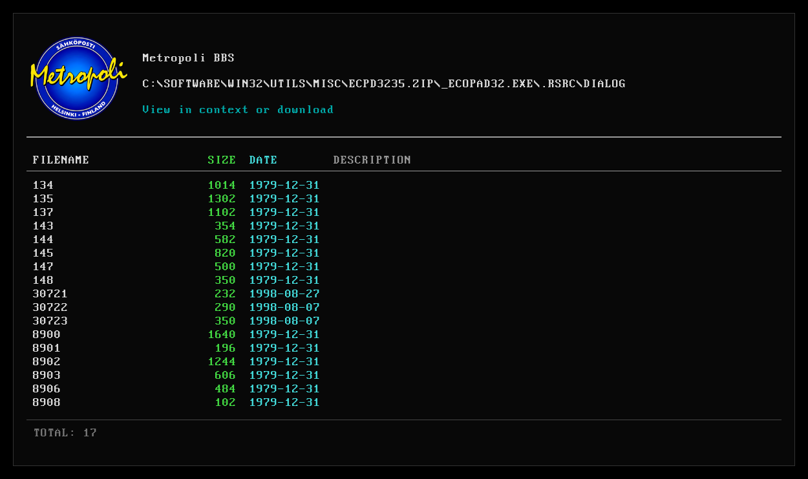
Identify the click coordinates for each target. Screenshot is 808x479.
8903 (47, 375)
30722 (51, 307)
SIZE (222, 160)
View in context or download (239, 109)
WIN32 (246, 84)
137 (43, 212)
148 (43, 280)
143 (43, 226)
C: (150, 84)
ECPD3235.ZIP (391, 84)
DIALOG (605, 84)
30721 (51, 294)
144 (43, 239)
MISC (328, 84)
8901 (47, 348)
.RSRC (559, 84)
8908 (47, 402)
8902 (47, 362)
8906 (47, 389)
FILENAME (61, 160)
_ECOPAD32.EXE (487, 84)
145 (43, 253)
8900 (47, 334)
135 (43, 199)
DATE (264, 160)
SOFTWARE (192, 84)
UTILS (288, 84)
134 (43, 185)
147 (43, 267)
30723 (51, 321)
